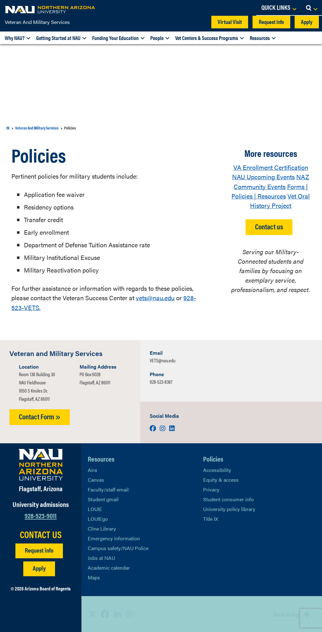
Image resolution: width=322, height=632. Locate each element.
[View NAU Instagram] (130, 614)
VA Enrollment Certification (270, 167)
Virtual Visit (230, 22)
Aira (92, 470)
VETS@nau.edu (162, 360)
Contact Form (39, 416)
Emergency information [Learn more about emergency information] (114, 538)
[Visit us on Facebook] (153, 427)
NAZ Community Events (271, 181)
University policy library (229, 509)
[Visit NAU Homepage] (41, 464)
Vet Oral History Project (280, 200)
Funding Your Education (115, 38)
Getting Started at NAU (58, 38)
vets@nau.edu (155, 297)
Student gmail (103, 499)
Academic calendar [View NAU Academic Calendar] (109, 567)
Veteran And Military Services (37, 22)
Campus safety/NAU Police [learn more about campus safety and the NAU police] (118, 548)
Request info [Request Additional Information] (39, 549)
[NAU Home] (50, 9)
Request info (271, 22)
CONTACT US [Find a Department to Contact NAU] (41, 534)
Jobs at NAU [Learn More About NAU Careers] (101, 557)
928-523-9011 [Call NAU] (41, 515)
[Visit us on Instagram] (163, 427)
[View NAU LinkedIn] (117, 614)
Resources (260, 38)
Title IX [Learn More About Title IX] (210, 518)
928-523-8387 (161, 381)
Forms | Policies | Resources (269, 190)
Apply (307, 22)
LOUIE (95, 509)
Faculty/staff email (108, 489)
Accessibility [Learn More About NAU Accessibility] (217, 470)
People (157, 38)
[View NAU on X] (92, 614)
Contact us (269, 226)
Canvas (96, 479)
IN (7, 128)
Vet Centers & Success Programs (206, 38)
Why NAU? (15, 38)
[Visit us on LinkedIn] (172, 427)
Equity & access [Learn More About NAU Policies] (221, 479)
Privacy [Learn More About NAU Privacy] (211, 489)
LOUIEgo (98, 518)
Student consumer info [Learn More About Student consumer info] (228, 499)
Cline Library (102, 528)
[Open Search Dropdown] (311, 8)
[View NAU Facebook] (105, 614)
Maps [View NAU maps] (94, 577)
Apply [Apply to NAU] (39, 567)
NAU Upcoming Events (263, 176)
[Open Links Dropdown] (278, 8)
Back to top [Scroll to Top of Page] (286, 613)
